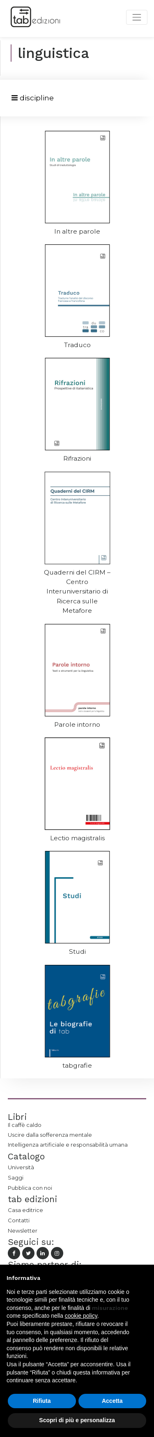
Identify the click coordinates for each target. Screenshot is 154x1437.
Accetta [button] (112, 1401)
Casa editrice (25, 1210)
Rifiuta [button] (42, 1401)
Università (21, 1167)
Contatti (19, 1220)
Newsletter (22, 1230)
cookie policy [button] (81, 1315)
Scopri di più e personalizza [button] (77, 1420)
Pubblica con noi (30, 1187)
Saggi (15, 1177)
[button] (143, 1277)
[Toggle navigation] (32, 98)
